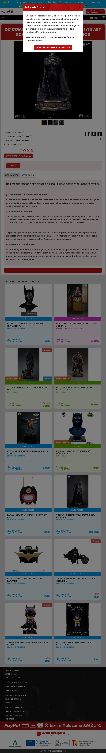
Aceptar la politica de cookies (53, 47)
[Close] (80, 7)
